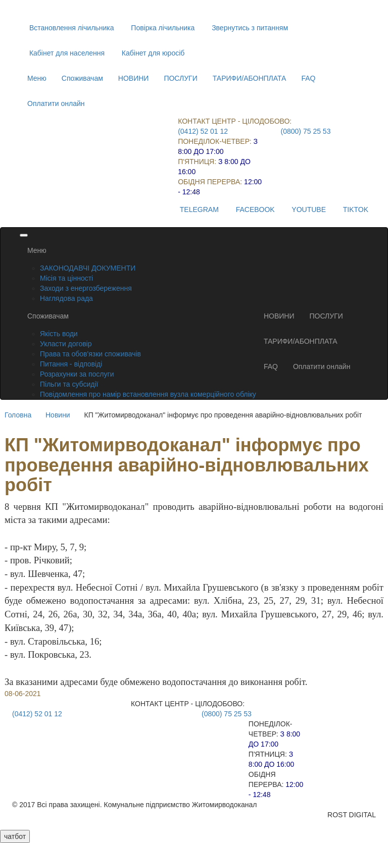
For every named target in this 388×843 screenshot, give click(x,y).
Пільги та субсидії (69, 384)
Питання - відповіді (71, 364)
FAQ (308, 78)
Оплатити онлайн (56, 103)
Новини (57, 415)
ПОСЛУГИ (180, 78)
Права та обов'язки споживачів (90, 354)
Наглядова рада (66, 298)
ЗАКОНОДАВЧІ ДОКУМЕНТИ (87, 268)
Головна (18, 415)
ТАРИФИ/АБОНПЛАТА (249, 78)
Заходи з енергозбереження (86, 288)
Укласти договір (66, 344)
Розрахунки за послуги (77, 374)
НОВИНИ (133, 78)
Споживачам (82, 78)
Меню (36, 78)
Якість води (59, 334)
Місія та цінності (66, 278)
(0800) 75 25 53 (306, 131)
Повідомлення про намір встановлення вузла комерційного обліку (148, 394)
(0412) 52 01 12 (203, 131)
